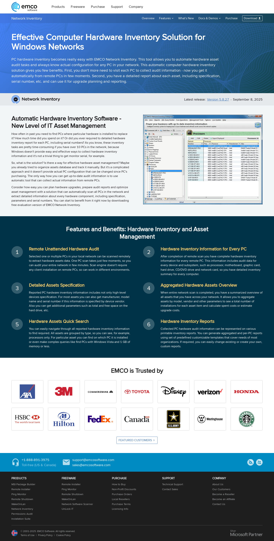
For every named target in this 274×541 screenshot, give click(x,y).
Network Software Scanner (77, 504)
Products (58, 6)
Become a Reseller (223, 494)
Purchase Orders (122, 494)
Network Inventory (26, 18)
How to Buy (119, 484)
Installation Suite (20, 519)
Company (136, 6)
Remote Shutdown (22, 499)
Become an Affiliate (223, 499)
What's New (186, 18)
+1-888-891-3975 (35, 460)
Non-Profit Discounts (124, 489)
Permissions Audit (22, 514)
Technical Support (172, 484)
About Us (217, 484)
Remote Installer (20, 489)
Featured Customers (135, 440)
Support (117, 6)
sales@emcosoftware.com (91, 465)
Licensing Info (120, 509)
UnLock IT (67, 509)
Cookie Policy (63, 535)
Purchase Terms (121, 504)
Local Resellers (121, 499)
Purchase (98, 6)
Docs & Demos (208, 18)
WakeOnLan (18, 504)
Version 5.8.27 (218, 99)
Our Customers (221, 489)
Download (250, 18)
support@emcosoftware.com (93, 460)
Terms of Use (27, 535)
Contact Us (218, 504)
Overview (148, 18)
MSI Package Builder (23, 484)
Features (165, 18)
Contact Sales (170, 489)
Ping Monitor (18, 494)
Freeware (78, 6)
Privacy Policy (45, 535)
